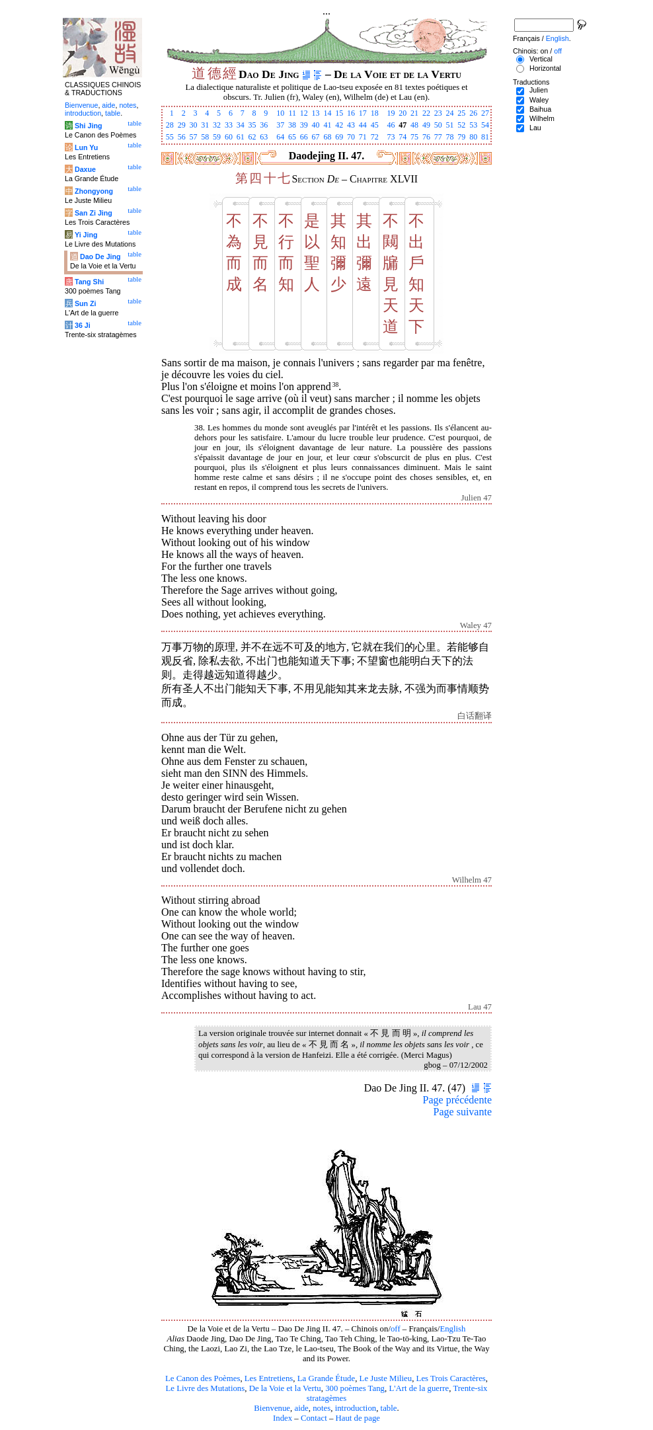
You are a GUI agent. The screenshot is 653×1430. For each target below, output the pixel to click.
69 (339, 136)
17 (363, 113)
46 (391, 125)
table (389, 1408)
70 (351, 136)
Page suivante (463, 1111)
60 (229, 136)
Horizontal (545, 68)
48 (414, 125)
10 (280, 113)
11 (292, 113)
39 (304, 125)
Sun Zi (85, 303)
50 (438, 125)
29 (182, 125)
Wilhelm (542, 118)
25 (461, 113)
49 (426, 125)
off (396, 1328)
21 (414, 113)
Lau (535, 128)
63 (264, 136)
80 (473, 136)
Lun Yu (86, 147)
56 (182, 136)
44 (363, 125)
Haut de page (358, 1418)
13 (316, 113)
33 (229, 125)
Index (282, 1418)
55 (170, 136)
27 (485, 113)
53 (473, 125)
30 (193, 125)
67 (316, 136)
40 (316, 125)
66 (304, 136)
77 (438, 136)
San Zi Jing (93, 213)
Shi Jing (88, 126)
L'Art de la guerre (419, 1388)
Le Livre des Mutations (205, 1388)
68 (327, 136)
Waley (539, 100)
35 (252, 125)
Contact (314, 1418)
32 (217, 125)
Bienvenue (272, 1408)
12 (304, 113)
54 (485, 125)
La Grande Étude (326, 1378)
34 (241, 125)
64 (280, 136)
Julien (538, 90)
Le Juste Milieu (386, 1378)
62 (252, 136)
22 (426, 113)
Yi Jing (86, 235)
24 (450, 113)
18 (375, 113)
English (452, 1328)
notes (321, 1408)
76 (426, 136)
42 (339, 125)
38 (292, 125)
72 (375, 136)
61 (241, 136)
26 (473, 113)
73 (391, 136)
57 (193, 136)
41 (327, 125)
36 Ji (83, 325)
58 (205, 136)
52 (461, 125)
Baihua (540, 109)
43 (351, 125)
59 (217, 136)
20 (402, 113)
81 (485, 136)
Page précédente (457, 1099)
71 (363, 136)
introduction (356, 1408)
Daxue (85, 169)
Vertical (541, 59)
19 (391, 113)
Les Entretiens (269, 1378)
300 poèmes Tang (355, 1388)
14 (327, 113)
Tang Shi (89, 282)
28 (170, 125)
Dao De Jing (100, 256)
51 (450, 125)
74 (402, 136)
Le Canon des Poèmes (202, 1378)
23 (438, 113)
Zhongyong (94, 191)
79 (461, 136)
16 (351, 113)
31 (205, 125)
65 (292, 136)
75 (414, 136)
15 (339, 113)
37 (280, 125)
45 (375, 125)
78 (450, 136)
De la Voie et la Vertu (285, 1388)
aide (301, 1408)
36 (264, 125)
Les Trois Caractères (451, 1378)
